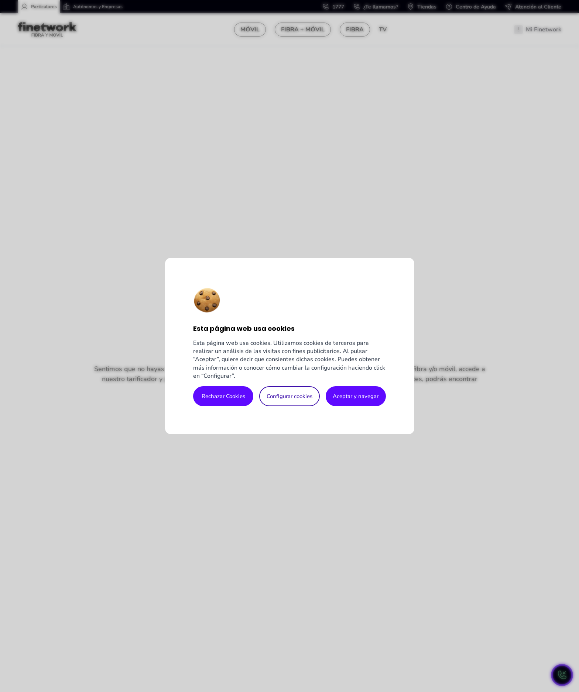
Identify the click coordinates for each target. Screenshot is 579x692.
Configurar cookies (289, 396)
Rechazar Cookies (223, 396)
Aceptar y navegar (355, 396)
